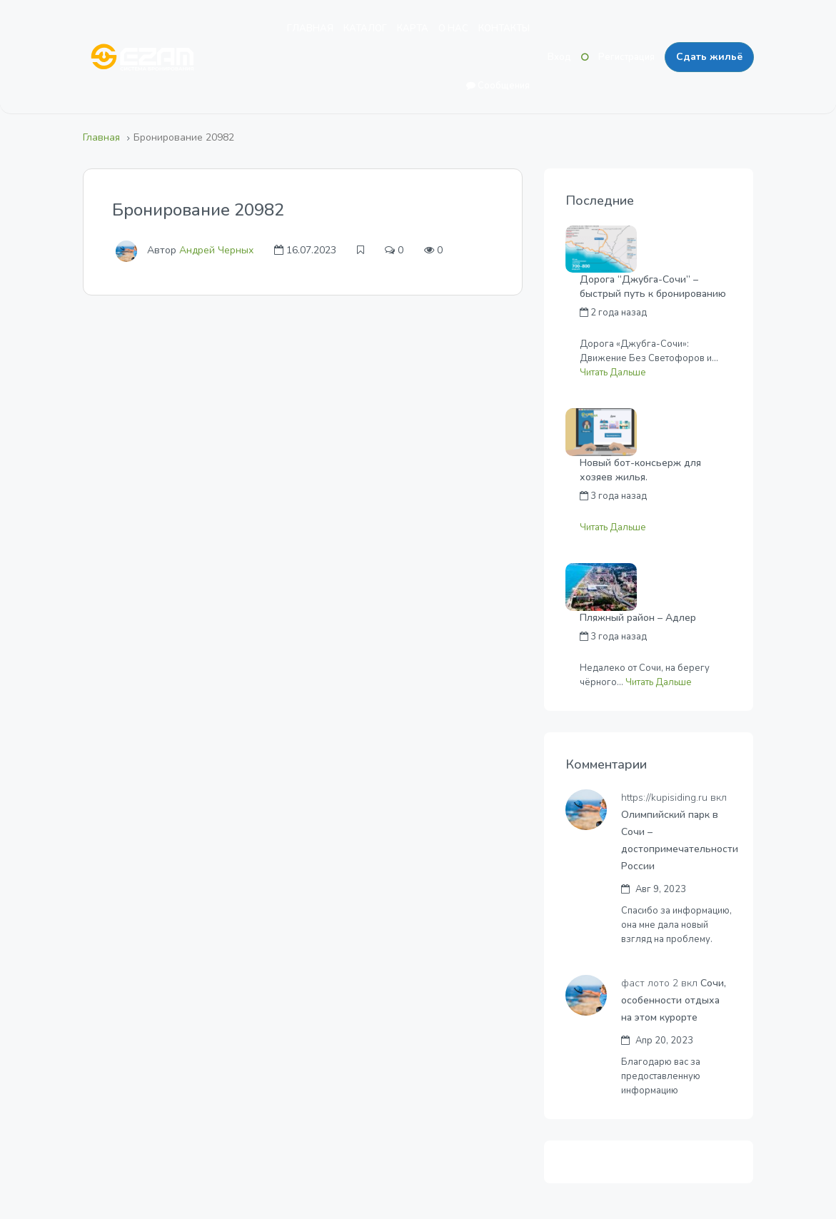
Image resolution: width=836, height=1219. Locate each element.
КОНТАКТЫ (504, 28)
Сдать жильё (709, 57)
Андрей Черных (216, 250)
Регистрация (626, 57)
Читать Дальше (613, 372)
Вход (559, 57)
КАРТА (412, 28)
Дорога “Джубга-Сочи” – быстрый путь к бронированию (653, 286)
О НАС (453, 28)
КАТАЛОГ (365, 28)
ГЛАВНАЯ (310, 28)
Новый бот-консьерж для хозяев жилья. (640, 470)
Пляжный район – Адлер (638, 617)
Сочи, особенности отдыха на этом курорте (675, 1000)
